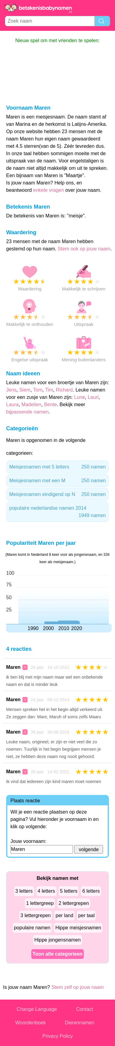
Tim (49, 389)
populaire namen (32, 927)
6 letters (91, 891)
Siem (24, 389)
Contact (84, 1009)
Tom (37, 389)
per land (64, 915)
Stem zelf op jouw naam (77, 987)
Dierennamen (79, 1022)
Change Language (37, 1009)
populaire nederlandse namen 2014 (57, 512)
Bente (50, 404)
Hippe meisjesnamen (78, 927)
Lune (79, 397)
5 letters (69, 891)
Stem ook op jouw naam (84, 248)
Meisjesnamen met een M (57, 480)
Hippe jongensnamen (57, 939)
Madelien (31, 404)
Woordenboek (30, 1022)
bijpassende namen (27, 411)
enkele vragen (48, 190)
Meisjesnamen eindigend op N (57, 494)
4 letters (46, 891)
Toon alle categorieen (57, 954)
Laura (12, 404)
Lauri (93, 397)
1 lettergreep (40, 903)
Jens (11, 389)
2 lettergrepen (74, 903)
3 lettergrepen (36, 915)
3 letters (24, 891)
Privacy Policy (57, 1036)
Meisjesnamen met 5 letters (57, 467)
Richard (64, 389)
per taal (86, 915)
